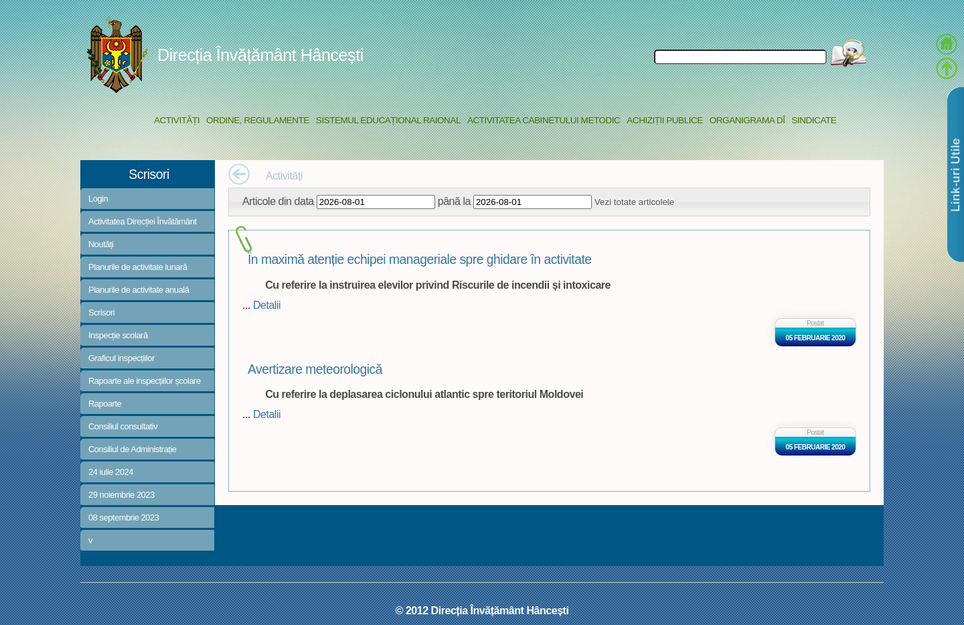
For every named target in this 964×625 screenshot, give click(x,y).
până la (454, 201)
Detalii (266, 305)
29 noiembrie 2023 (121, 495)
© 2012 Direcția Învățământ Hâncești (482, 610)
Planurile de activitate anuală (138, 290)
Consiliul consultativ (122, 426)
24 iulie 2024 (110, 472)
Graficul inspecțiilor (121, 358)
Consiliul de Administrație (132, 449)
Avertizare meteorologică (315, 369)
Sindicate (813, 120)
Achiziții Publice (664, 120)
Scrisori (101, 312)
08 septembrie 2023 (123, 517)
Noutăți (101, 244)
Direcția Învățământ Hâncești (260, 55)
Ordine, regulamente (257, 120)
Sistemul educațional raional (388, 120)
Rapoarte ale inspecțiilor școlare (144, 381)
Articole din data (278, 201)
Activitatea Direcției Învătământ (142, 221)
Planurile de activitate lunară (137, 267)
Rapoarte (104, 404)
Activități (176, 120)
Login (98, 199)
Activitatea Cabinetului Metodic (543, 120)
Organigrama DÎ (747, 120)
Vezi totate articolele (634, 202)
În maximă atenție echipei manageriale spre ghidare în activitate (420, 260)
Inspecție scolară (118, 335)
